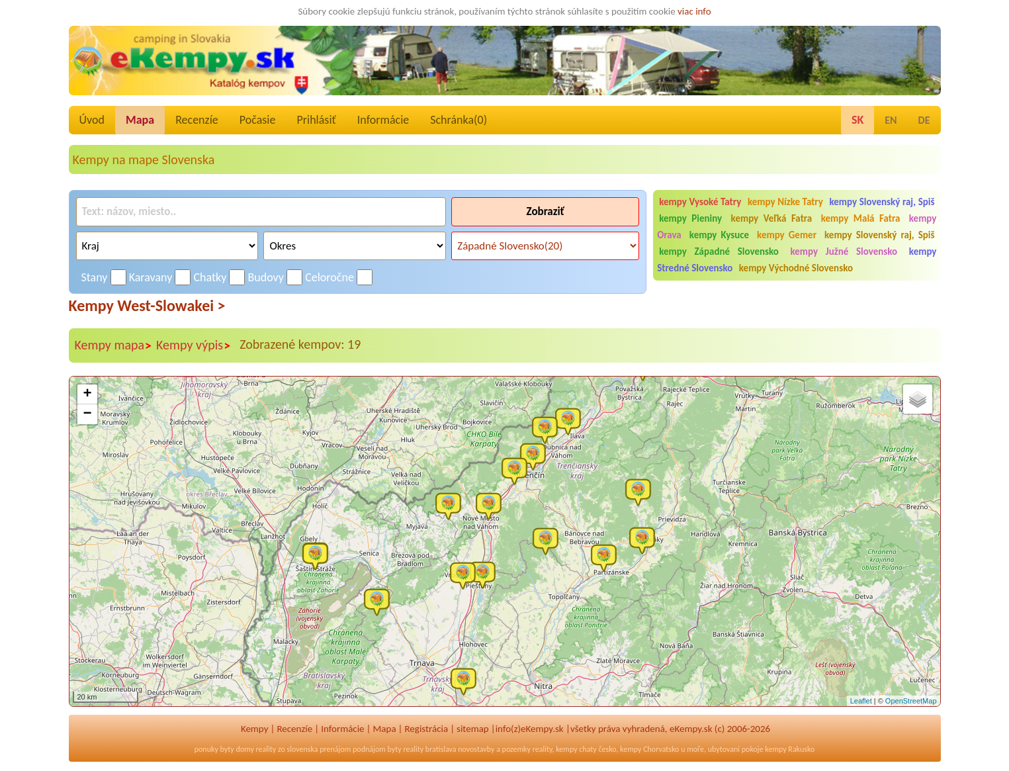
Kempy (255, 729)
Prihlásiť (315, 120)
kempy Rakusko (789, 749)
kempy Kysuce (719, 235)
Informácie (383, 120)
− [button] (87, 414)
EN (891, 120)
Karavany (151, 277)
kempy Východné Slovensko (796, 268)
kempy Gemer (786, 235)
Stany (94, 277)
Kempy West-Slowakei (147, 305)
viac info (694, 11)
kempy (566, 749)
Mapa (140, 120)
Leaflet (861, 701)
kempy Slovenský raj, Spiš (881, 202)
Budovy (266, 277)
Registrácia (426, 729)
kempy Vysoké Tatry (700, 202)
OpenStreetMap (911, 701)
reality (266, 749)
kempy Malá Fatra (860, 218)
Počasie (258, 120)
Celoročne (329, 277)
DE (924, 120)
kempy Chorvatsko (649, 749)
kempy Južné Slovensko (844, 251)
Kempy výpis (193, 345)
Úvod (92, 120)
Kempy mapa (114, 345)
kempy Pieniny (690, 218)
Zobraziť (545, 211)
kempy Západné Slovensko (719, 251)
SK (857, 120)
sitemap (473, 729)
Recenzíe (196, 120)
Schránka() (458, 120)
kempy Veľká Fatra (771, 218)
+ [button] (87, 394)
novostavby (476, 749)
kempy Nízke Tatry (785, 202)
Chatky (209, 277)
